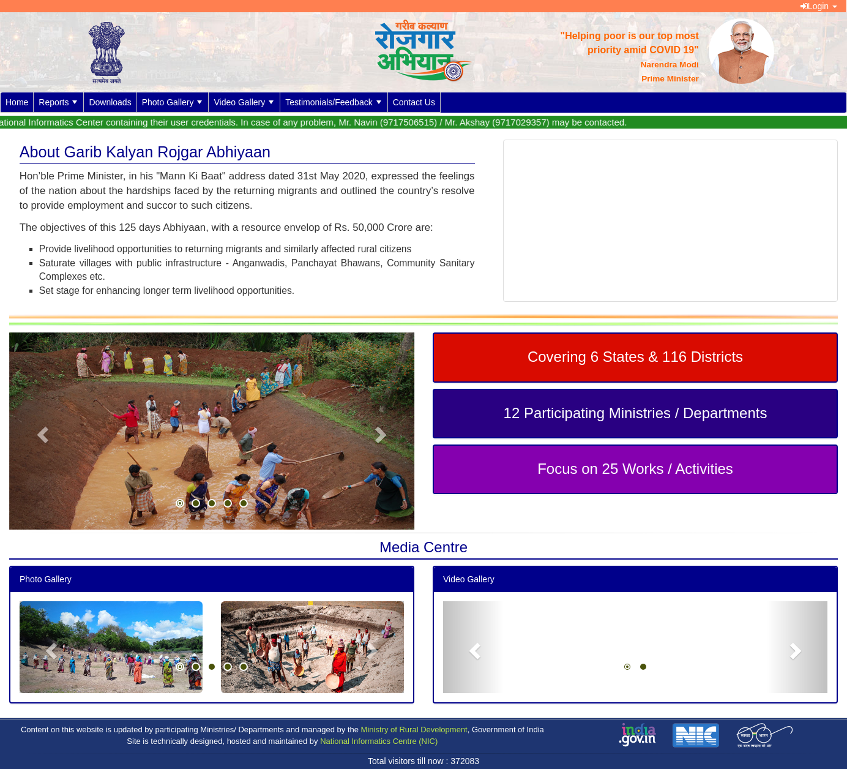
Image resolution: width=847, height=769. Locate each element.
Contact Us (414, 102)
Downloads (110, 102)
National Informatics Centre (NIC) (379, 741)
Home (17, 102)
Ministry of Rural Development (414, 729)
